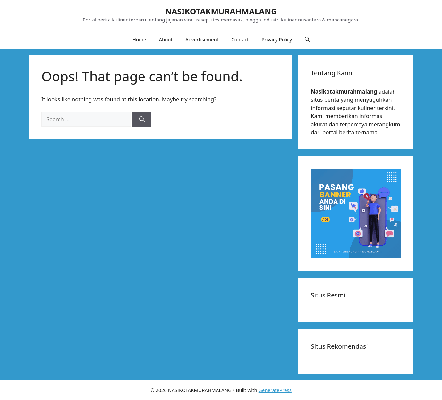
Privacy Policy (277, 39)
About (166, 39)
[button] (307, 39)
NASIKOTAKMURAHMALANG (221, 11)
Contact (240, 39)
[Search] (141, 119)
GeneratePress (275, 390)
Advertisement (201, 39)
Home (139, 39)
